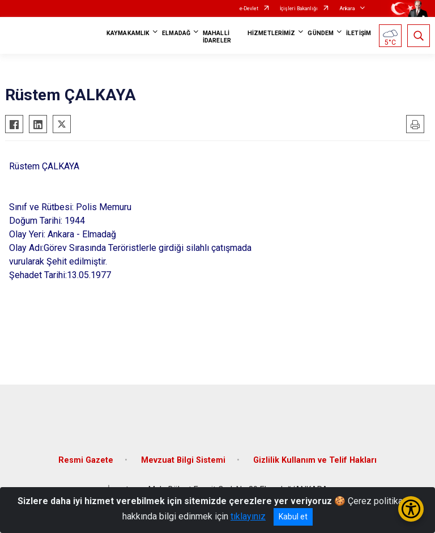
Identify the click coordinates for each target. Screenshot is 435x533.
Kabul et (293, 516)
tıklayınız (248, 516)
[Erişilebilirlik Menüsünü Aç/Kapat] (411, 509)
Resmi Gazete (85, 460)
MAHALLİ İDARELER (217, 36)
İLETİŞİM (358, 33)
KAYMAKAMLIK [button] (128, 33)
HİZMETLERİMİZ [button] (271, 33)
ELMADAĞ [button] (176, 33)
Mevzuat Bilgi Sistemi (183, 460)
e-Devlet (249, 8)
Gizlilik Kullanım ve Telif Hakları (315, 460)
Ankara (347, 8)
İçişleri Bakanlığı (299, 8)
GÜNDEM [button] (321, 33)
